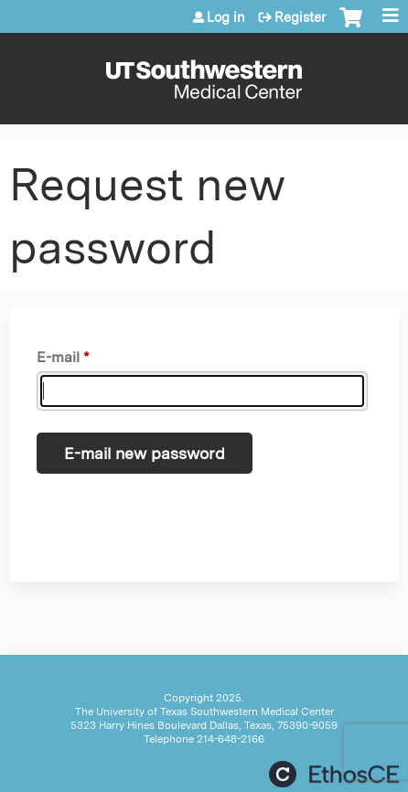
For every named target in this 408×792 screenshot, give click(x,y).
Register (300, 17)
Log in (226, 17)
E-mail (58, 357)
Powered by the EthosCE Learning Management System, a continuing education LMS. (334, 774)
